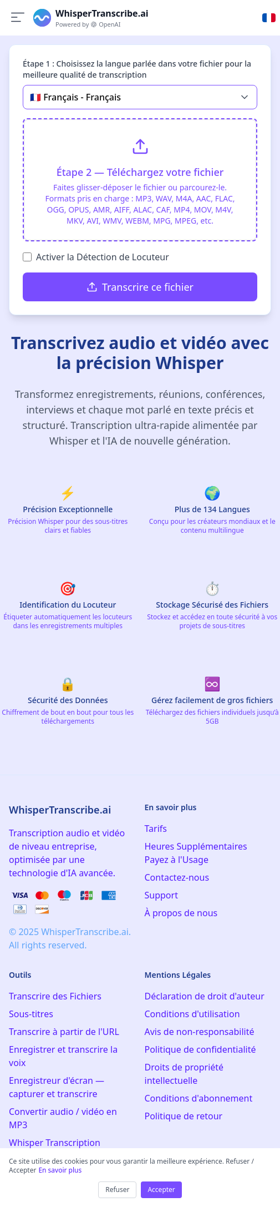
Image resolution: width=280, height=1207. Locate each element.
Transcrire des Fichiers (55, 996)
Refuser (117, 1189)
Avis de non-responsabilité (199, 1032)
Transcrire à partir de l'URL (64, 1032)
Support (161, 895)
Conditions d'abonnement (199, 1098)
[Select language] (269, 17)
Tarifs (156, 828)
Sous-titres (31, 1014)
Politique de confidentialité (200, 1049)
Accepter (161, 1189)
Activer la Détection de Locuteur (102, 257)
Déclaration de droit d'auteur (204, 996)
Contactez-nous (177, 877)
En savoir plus (60, 1170)
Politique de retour (184, 1116)
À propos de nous (181, 913)
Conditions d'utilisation (192, 1014)
